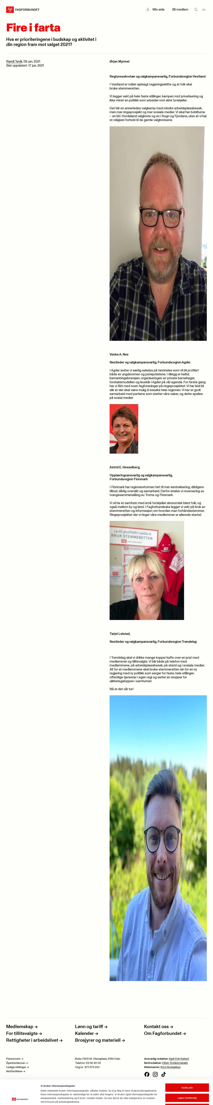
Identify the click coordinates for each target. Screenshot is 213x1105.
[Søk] (196, 10)
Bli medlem (180, 9)
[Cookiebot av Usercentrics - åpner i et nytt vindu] (20, 1099)
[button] (156, 10)
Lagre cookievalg (187, 1074)
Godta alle (187, 1064)
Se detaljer (166, 1099)
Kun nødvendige (187, 1084)
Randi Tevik (14, 61)
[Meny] (204, 10)
